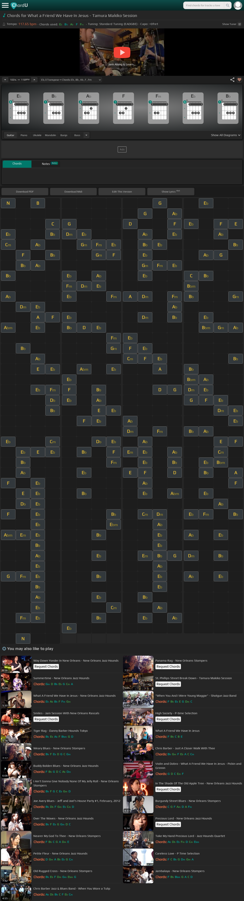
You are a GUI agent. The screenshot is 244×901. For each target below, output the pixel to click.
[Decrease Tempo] (5, 79)
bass (77, 135)
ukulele (37, 135)
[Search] (227, 5)
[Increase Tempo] (34, 79)
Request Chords (46, 666)
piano (24, 135)
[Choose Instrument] (86, 135)
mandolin (50, 135)
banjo (63, 135)
